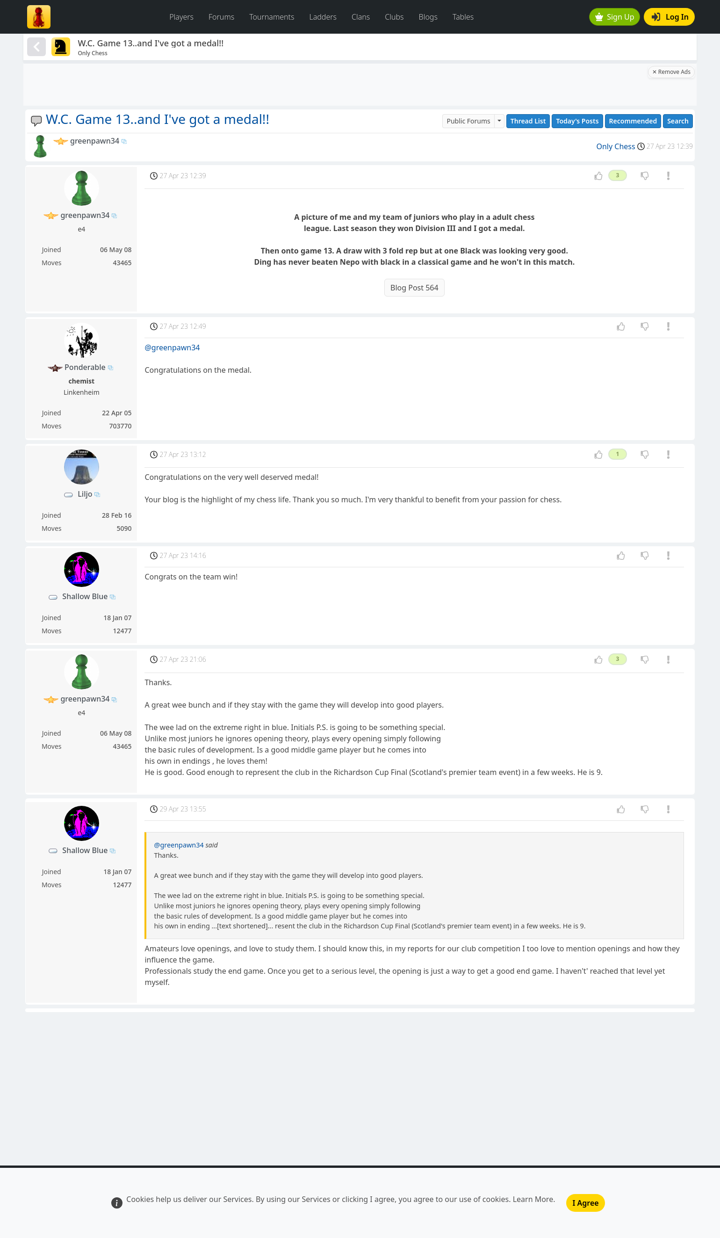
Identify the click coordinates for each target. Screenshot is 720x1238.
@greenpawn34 (172, 347)
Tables (463, 17)
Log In (670, 17)
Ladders (323, 17)
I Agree (585, 1203)
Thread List (528, 120)
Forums (221, 17)
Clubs (394, 17)
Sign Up (614, 17)
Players (181, 17)
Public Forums (468, 120)
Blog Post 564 (414, 287)
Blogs (428, 17)
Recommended (633, 120)
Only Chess (615, 146)
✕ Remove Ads (671, 72)
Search (678, 120)
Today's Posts (577, 120)
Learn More (533, 1199)
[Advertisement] (334, 85)
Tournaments (271, 17)
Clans (361, 17)
